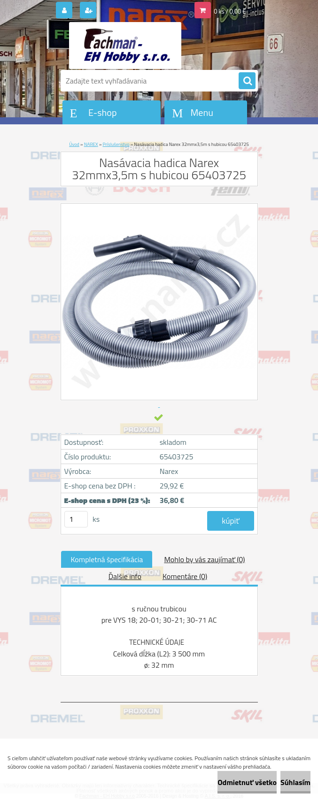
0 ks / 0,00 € (230, 11)
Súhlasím (295, 782)
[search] (247, 81)
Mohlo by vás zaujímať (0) (204, 559)
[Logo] (125, 45)
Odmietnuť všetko (247, 782)
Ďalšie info (125, 576)
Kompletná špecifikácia (106, 559)
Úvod (74, 144)
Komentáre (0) (185, 576)
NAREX (91, 144)
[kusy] (76, 519)
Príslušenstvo (115, 144)
